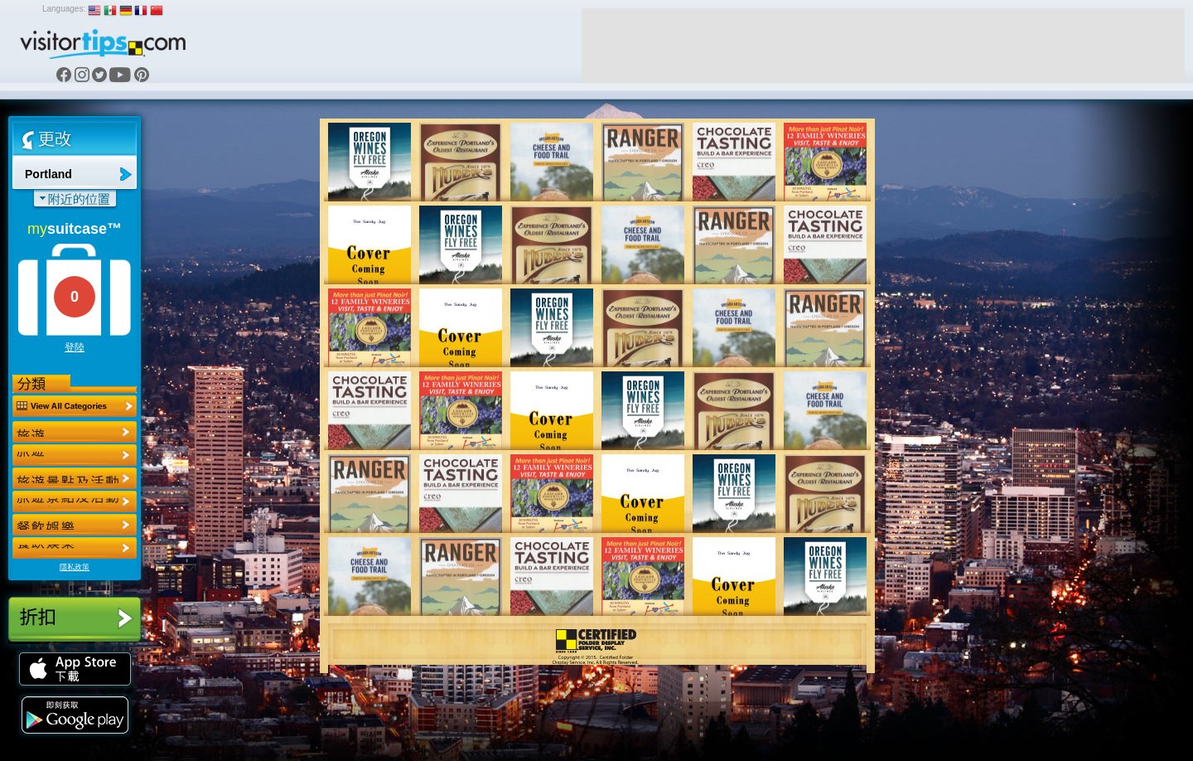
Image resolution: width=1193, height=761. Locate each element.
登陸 (75, 347)
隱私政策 (74, 567)
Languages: (63, 8)
